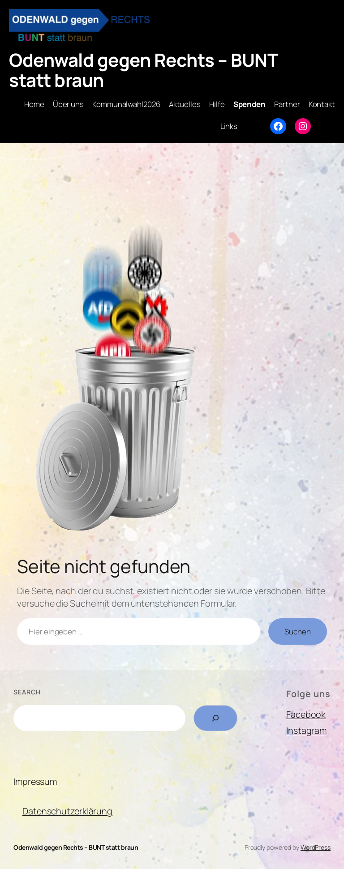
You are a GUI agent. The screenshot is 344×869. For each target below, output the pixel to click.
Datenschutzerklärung (67, 811)
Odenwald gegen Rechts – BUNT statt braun (143, 69)
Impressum (35, 781)
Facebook (306, 714)
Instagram (306, 730)
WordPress (316, 847)
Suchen (297, 631)
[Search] (215, 718)
